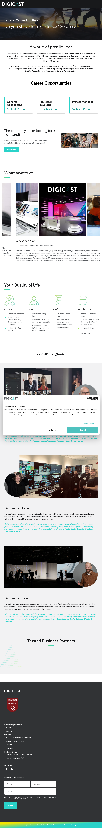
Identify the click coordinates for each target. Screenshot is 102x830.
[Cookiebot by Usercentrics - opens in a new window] (88, 398)
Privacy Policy (70, 825)
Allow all (82, 430)
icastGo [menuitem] (9, 727)
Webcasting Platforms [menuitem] (13, 724)
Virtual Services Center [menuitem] (15, 741)
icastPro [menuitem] (9, 731)
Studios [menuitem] (9, 744)
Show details (89, 423)
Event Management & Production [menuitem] (19, 737)
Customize (50, 430)
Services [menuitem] (7, 735)
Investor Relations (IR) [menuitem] (15, 758)
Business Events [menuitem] (10, 752)
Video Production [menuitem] (13, 748)
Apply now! (11, 149)
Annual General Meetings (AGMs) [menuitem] (19, 754)
